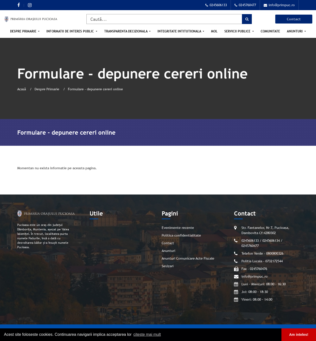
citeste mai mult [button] (147, 334)
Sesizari (168, 266)
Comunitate (270, 31)
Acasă (22, 89)
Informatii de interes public (70, 31)
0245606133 (216, 5)
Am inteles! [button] (298, 335)
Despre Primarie (23, 31)
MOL (214, 31)
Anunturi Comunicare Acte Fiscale (188, 258)
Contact (294, 19)
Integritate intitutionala (180, 31)
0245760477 (245, 5)
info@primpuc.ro (279, 5)
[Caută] (169, 19)
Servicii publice (237, 31)
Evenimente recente (178, 228)
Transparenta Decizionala (126, 31)
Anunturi (295, 31)
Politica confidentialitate (181, 235)
